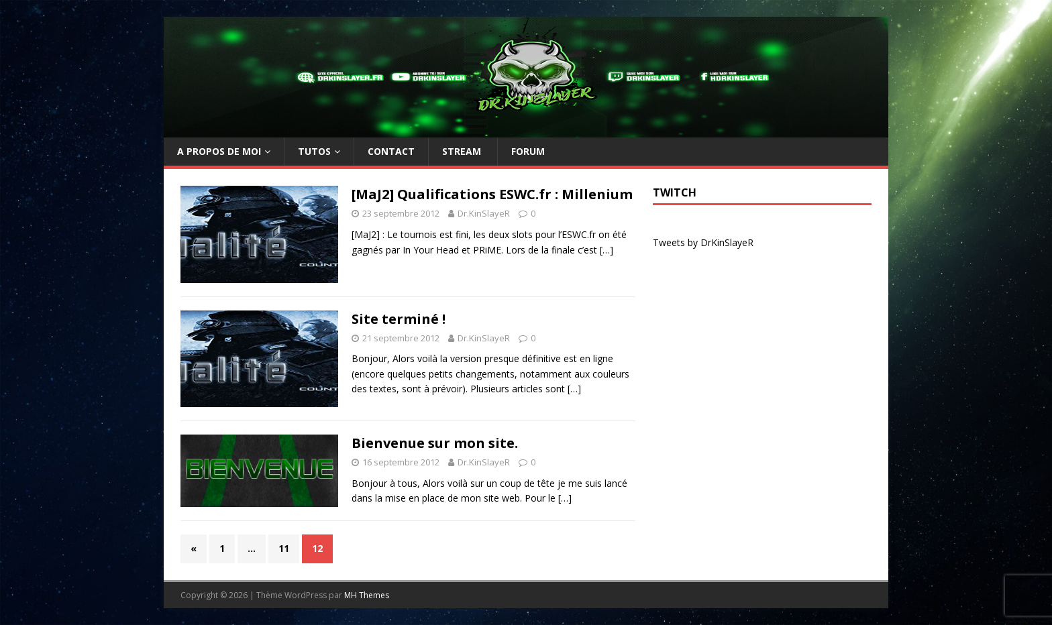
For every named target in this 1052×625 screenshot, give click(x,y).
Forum (528, 151)
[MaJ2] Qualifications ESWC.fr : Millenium (492, 194)
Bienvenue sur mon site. (435, 443)
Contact (391, 151)
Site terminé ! (398, 319)
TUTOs (314, 151)
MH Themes (366, 595)
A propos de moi (219, 151)
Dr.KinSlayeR (484, 213)
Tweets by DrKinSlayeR (703, 242)
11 (283, 548)
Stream (463, 151)
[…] (606, 249)
